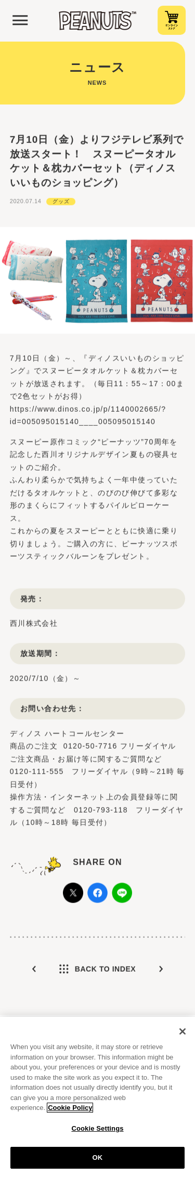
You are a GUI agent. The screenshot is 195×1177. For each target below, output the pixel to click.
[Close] (182, 1034)
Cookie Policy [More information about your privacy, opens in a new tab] (70, 1111)
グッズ (61, 202)
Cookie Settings (97, 1131)
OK (98, 1161)
